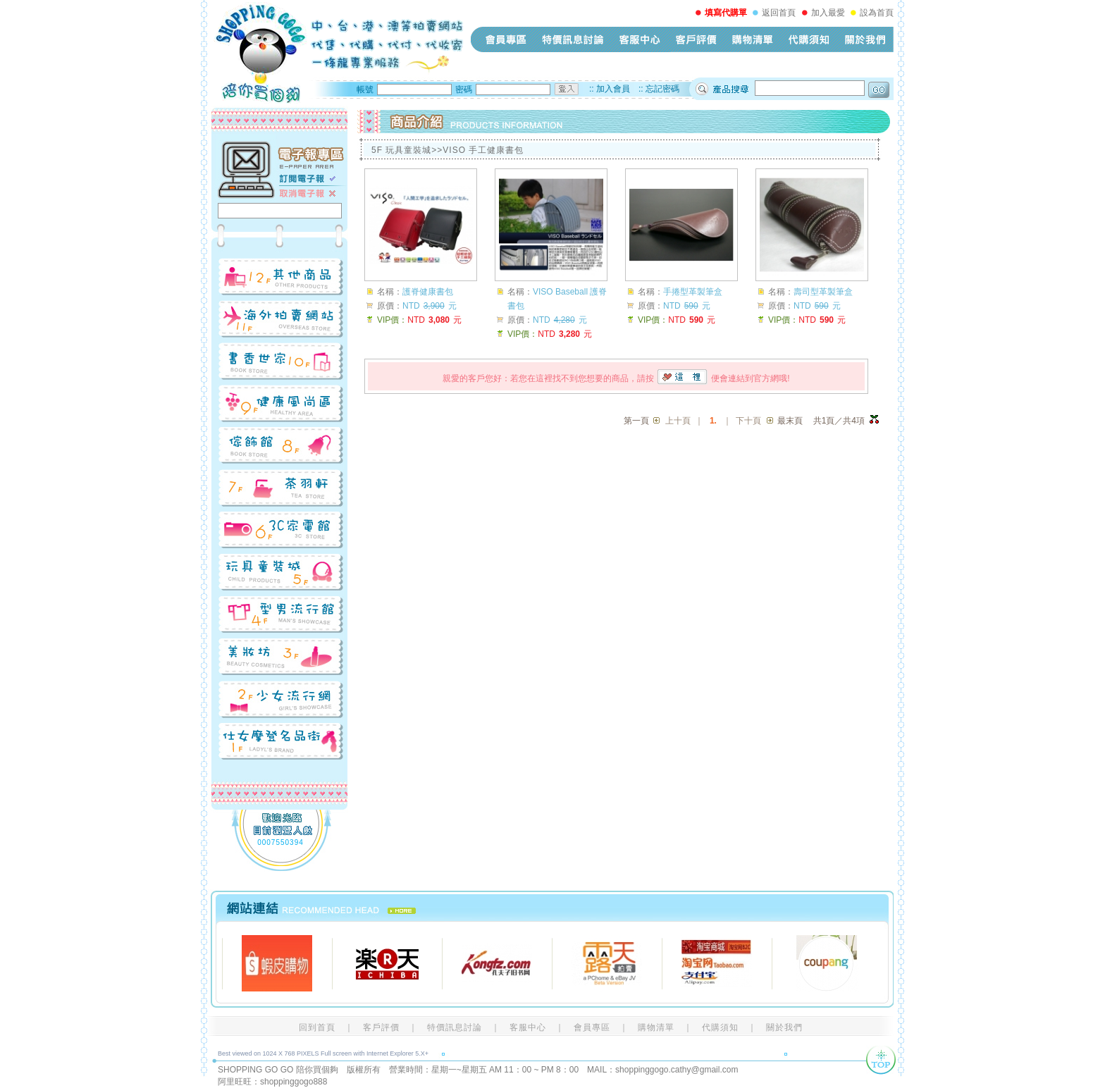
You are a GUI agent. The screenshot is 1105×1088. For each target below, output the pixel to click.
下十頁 (748, 421)
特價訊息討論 (573, 39)
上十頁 (678, 421)
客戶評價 (696, 39)
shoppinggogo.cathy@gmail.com (676, 1070)
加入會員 (613, 89)
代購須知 (809, 39)
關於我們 (865, 39)
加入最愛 (828, 13)
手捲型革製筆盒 (692, 292)
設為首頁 (877, 13)
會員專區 (506, 39)
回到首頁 (317, 1027)
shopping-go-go (337, 53)
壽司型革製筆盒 (823, 292)
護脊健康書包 (427, 292)
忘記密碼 (662, 89)
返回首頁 (779, 13)
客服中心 (640, 39)
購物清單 (752, 39)
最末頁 (790, 421)
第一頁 (636, 421)
